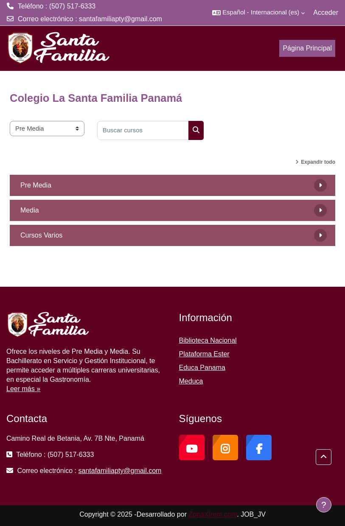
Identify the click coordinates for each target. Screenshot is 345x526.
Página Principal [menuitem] (307, 48)
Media (29, 210)
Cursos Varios (41, 235)
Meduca (191, 381)
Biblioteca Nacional (208, 340)
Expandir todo (318, 162)
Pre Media (35, 185)
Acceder (325, 12)
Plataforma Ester (204, 354)
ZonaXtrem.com (212, 514)
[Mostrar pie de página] (323, 504)
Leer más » (23, 388)
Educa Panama (202, 367)
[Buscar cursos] (143, 130)
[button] (258, 12)
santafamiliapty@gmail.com (120, 18)
